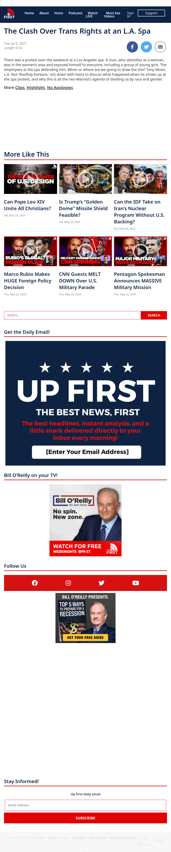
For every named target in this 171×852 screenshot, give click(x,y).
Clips (19, 87)
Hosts (58, 13)
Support (151, 13)
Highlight (36, 87)
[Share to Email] (160, 46)
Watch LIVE (92, 14)
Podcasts (75, 13)
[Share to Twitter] (146, 46)
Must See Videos (112, 14)
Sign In (130, 14)
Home (29, 13)
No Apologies (60, 87)
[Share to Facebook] (132, 46)
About (44, 13)
